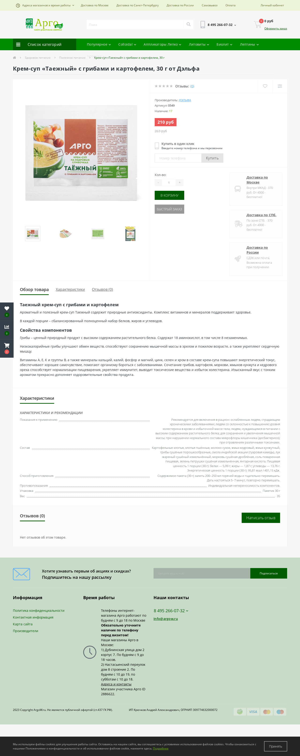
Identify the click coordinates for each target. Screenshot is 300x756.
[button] (45, 5)
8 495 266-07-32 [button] (171, 610)
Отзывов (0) (102, 289)
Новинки (96, 56)
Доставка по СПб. (261, 215)
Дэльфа (185, 100)
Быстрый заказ (169, 209)
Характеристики (70, 289)
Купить (212, 158)
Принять (275, 746)
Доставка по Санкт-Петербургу (137, 5)
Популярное (99, 44)
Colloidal (127, 44)
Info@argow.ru (166, 618)
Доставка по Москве (95, 5)
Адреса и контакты (116, 684)
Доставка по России (180, 5)
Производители (25, 631)
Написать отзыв (260, 517)
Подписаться (269, 573)
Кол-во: (160, 175)
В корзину (169, 195)
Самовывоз (210, 5)
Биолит (224, 44)
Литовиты (199, 44)
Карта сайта (23, 624)
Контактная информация (33, 617)
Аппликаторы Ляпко (162, 44)
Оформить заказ (275, 28)
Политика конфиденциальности (38, 610)
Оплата (230, 5)
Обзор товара (34, 289)
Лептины (249, 44)
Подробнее (161, 748)
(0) (192, 86)
